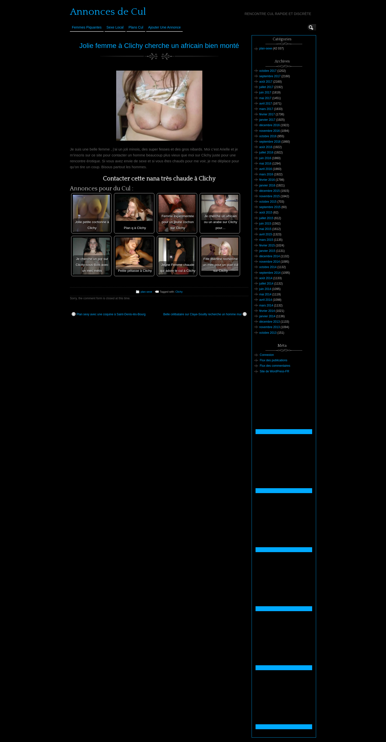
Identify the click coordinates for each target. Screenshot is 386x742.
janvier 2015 (267, 251)
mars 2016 (266, 174)
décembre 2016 (269, 125)
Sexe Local (115, 27)
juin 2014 (265, 289)
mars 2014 (266, 305)
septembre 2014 (270, 272)
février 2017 (267, 114)
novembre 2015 (269, 196)
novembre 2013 (269, 327)
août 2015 (265, 212)
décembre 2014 (269, 256)
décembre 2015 (269, 191)
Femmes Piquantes (87, 27)
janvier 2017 (267, 119)
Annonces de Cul (108, 11)
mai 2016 (265, 163)
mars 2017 (266, 109)
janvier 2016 (267, 185)
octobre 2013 (267, 332)
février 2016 (267, 180)
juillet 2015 (266, 218)
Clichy (178, 291)
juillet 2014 (266, 283)
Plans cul (136, 27)
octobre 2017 (267, 71)
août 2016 (265, 147)
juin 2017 (265, 92)
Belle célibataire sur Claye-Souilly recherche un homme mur (205, 314)
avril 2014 (265, 300)
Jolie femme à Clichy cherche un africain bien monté (159, 45)
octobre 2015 (267, 201)
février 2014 (267, 311)
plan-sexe (146, 291)
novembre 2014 (269, 261)
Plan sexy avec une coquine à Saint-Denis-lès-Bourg (108, 314)
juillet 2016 (266, 152)
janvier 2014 (267, 316)
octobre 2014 (267, 267)
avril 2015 (265, 234)
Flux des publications (273, 360)
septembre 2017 (270, 76)
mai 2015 (265, 229)
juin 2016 (265, 158)
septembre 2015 (270, 207)
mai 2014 (265, 294)
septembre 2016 (270, 141)
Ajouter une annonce (164, 27)
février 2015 (267, 245)
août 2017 (265, 81)
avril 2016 (265, 169)
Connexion (267, 355)
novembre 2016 (269, 131)
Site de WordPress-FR (274, 371)
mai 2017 (265, 98)
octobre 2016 (267, 136)
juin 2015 (265, 223)
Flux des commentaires (275, 365)
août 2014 (265, 278)
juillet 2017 (266, 87)
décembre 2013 (269, 321)
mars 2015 (266, 240)
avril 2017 (265, 103)
